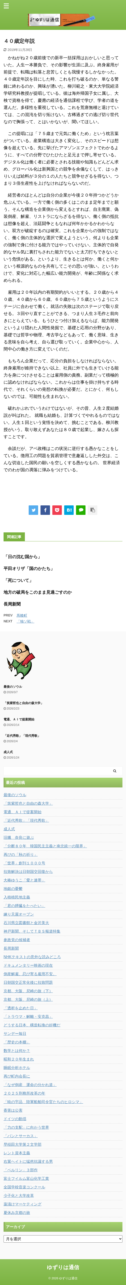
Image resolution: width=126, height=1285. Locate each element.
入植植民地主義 (17, 897)
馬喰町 (22, 615)
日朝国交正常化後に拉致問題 (28, 982)
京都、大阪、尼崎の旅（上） (28, 999)
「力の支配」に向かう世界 (26, 1127)
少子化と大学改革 (19, 1196)
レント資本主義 (17, 1153)
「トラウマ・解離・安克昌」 (28, 1017)
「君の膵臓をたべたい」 (24, 906)
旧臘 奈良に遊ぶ (19, 838)
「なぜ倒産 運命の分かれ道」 (30, 1085)
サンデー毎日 (15, 1034)
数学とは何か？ (17, 1051)
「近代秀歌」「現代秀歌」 (22, 735)
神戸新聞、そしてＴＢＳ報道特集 (32, 931)
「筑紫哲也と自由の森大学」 (24, 703)
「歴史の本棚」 (17, 1042)
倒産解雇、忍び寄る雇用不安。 (30, 974)
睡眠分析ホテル (17, 1068)
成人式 (8, 752)
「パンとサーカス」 (21, 1136)
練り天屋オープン (19, 914)
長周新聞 (12, 604)
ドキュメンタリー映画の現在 (28, 965)
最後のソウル (13, 686)
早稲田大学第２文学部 (22, 1144)
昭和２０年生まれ (19, 1059)
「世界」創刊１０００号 (24, 863)
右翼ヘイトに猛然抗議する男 (28, 1161)
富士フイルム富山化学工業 (26, 1179)
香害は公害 (13, 1110)
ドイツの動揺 (15, 1119)
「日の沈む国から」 (23, 556)
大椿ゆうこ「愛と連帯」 (24, 880)
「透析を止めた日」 (21, 1008)
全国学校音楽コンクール (24, 1187)
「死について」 (18, 580)
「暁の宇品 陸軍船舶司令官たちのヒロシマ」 (43, 1102)
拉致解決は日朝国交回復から (28, 872)
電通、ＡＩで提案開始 (19, 719)
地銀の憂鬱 (13, 889)
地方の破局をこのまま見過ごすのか (38, 592)
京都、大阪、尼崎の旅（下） (28, 991)
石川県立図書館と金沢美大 (26, 923)
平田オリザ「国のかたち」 (29, 568)
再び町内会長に (17, 1076)
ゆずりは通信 (63, 1267)
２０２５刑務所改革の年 (24, 1093)
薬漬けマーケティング (22, 1204)
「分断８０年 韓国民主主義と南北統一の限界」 (45, 846)
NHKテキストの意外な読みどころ (32, 957)
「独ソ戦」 (25, 621)
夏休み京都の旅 (17, 1213)
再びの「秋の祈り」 (21, 855)
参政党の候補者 (17, 940)
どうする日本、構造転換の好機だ (32, 1025)
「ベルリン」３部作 (21, 1170)
